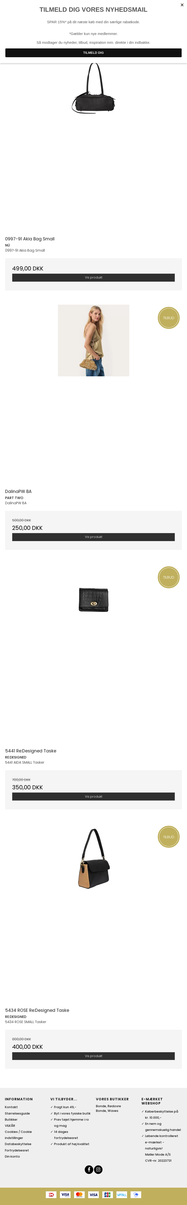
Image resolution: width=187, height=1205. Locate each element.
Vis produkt (93, 277)
